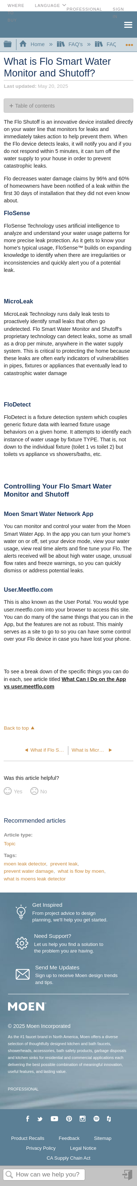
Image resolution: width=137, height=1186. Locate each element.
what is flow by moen (81, 871)
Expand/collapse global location (129, 42)
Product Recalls (28, 1138)
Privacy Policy (41, 1148)
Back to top (16, 728)
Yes (18, 791)
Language (47, 5)
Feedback (69, 1138)
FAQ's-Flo (113, 44)
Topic (9, 843)
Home (32, 44)
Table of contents (35, 106)
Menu (127, 24)
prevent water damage (28, 871)
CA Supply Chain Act (69, 1158)
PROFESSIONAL (23, 1089)
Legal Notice (83, 1148)
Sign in (128, 1178)
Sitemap (102, 1138)
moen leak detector (25, 864)
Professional (84, 9)
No (43, 791)
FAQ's (70, 44)
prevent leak (63, 864)
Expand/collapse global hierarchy (12, 44)
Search (9, 1175)
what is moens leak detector (34, 879)
